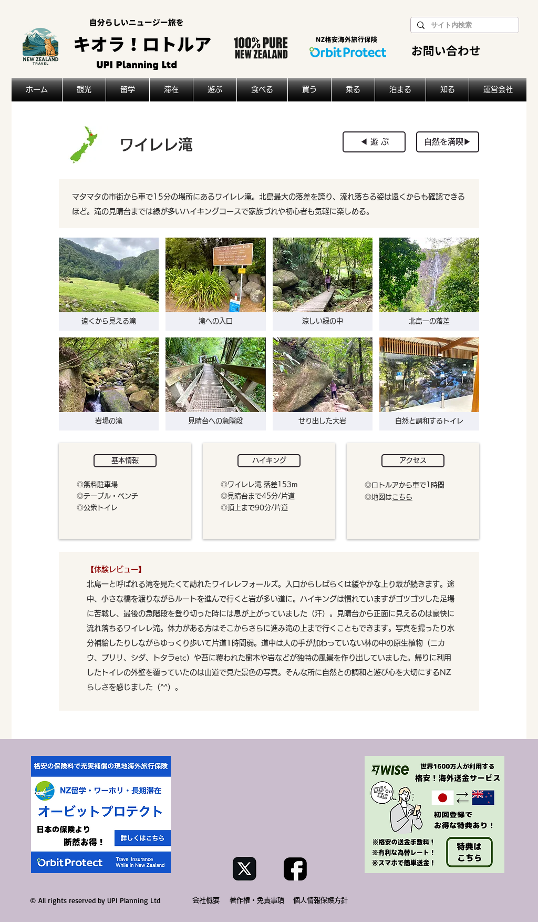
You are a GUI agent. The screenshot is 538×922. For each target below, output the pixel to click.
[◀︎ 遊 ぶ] (374, 141)
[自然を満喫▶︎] (447, 141)
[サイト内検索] (463, 25)
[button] (109, 284)
